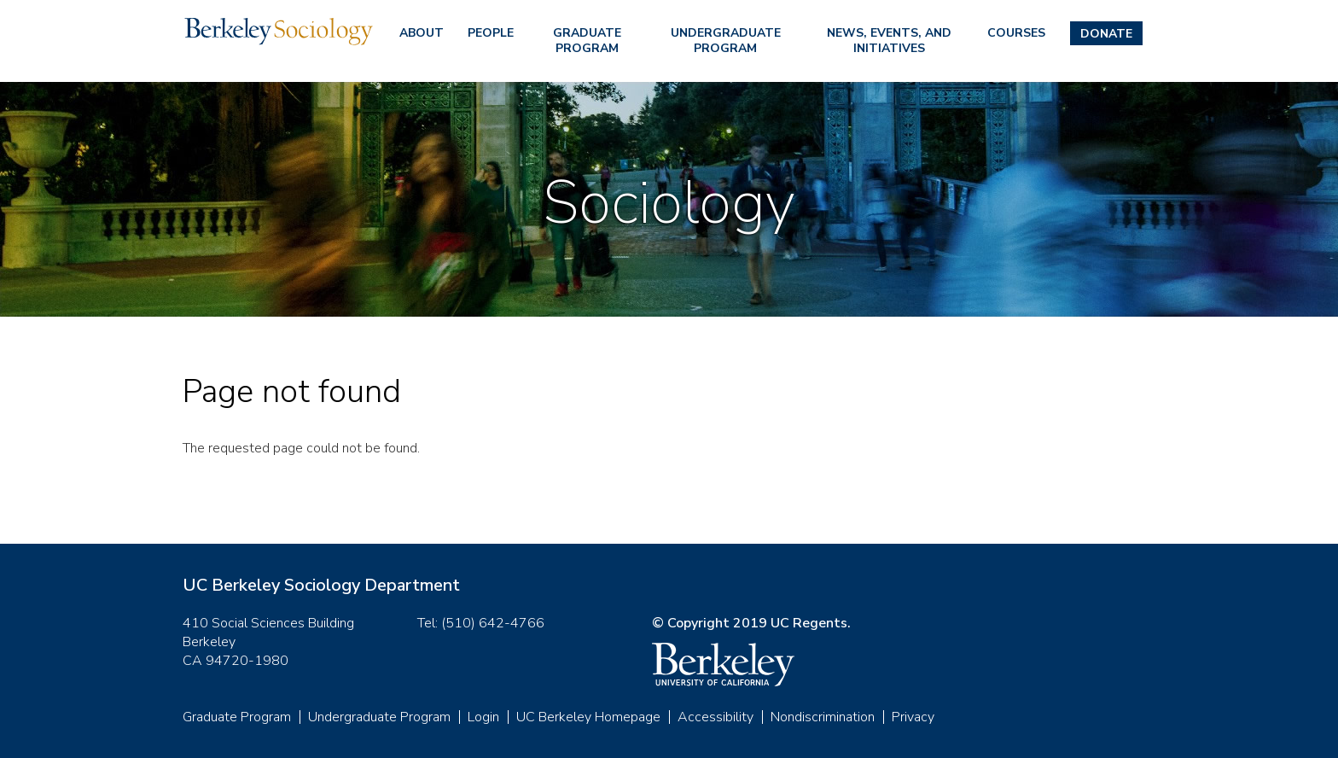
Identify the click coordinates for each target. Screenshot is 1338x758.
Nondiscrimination (823, 717)
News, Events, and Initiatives (889, 40)
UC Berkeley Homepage (588, 717)
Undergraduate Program (726, 40)
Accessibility (715, 717)
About (421, 33)
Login (483, 717)
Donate (1106, 34)
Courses (1016, 33)
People (491, 33)
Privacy (913, 717)
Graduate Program (587, 40)
